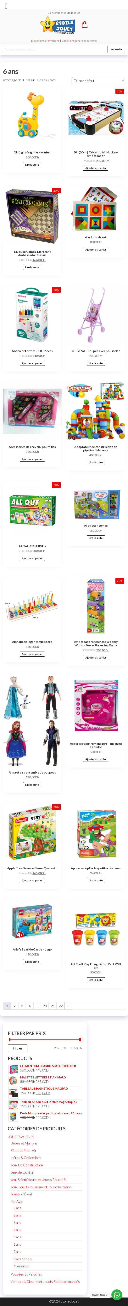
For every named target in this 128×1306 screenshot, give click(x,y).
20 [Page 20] (45, 1006)
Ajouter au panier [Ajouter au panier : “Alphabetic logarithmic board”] (32, 654)
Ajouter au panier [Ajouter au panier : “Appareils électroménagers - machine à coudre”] (95, 759)
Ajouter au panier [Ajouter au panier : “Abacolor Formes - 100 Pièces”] (32, 363)
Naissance (21, 1266)
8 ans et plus (23, 1259)
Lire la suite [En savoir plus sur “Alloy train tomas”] (96, 537)
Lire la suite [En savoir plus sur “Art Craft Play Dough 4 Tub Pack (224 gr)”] (96, 979)
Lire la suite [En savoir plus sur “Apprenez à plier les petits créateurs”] (96, 880)
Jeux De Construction (27, 1165)
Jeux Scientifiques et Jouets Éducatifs (38, 1179)
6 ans (17, 1244)
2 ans (17, 1215)
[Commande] (98, 80)
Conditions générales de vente (79, 40)
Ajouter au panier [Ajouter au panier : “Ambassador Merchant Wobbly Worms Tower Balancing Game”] (95, 657)
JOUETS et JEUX (21, 1137)
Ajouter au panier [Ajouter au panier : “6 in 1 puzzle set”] (95, 249)
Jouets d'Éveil (21, 1194)
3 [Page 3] (22, 1006)
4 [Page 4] (30, 1006)
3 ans (17, 1222)
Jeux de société (22, 1172)
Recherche (116, 49)
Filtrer (17, 1048)
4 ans (17, 1229)
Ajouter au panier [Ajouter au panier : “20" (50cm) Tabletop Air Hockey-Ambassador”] (95, 168)
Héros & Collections (26, 1157)
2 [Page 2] (14, 1006)
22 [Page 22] (61, 1006)
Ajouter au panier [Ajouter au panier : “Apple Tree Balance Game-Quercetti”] (32, 880)
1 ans (17, 1208)
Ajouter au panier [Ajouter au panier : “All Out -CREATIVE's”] (32, 558)
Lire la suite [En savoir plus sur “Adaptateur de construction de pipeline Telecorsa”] (96, 462)
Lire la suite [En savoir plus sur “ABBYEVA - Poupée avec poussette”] (96, 363)
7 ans (17, 1251)
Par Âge (17, 1201)
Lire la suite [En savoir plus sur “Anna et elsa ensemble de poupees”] (32, 784)
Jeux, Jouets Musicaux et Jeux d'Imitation (41, 1187)
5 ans (17, 1237)
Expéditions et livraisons (45, 40)
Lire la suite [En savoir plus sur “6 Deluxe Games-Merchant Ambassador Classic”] (32, 267)
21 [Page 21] (53, 1006)
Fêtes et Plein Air (23, 1150)
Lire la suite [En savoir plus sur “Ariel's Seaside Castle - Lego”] (32, 961)
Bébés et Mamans (24, 1143)
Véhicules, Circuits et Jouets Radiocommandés (45, 1281)
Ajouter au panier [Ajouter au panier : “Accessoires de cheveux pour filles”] (32, 459)
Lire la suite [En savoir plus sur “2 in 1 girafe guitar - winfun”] (32, 164)
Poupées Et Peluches (26, 1274)
